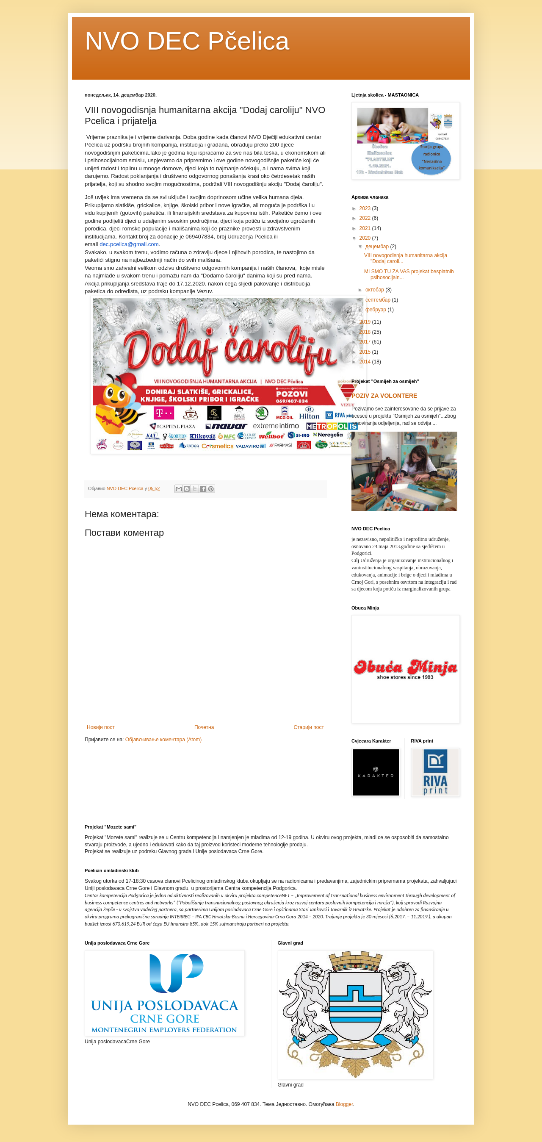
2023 (365, 208)
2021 (365, 228)
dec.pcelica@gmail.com (129, 244)
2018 (365, 332)
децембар (377, 246)
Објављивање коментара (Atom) (163, 740)
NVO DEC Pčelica (187, 41)
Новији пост (101, 727)
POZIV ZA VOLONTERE (384, 395)
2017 (365, 342)
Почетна (204, 727)
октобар (375, 290)
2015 (365, 352)
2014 (365, 362)
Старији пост (309, 727)
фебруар (376, 310)
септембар (378, 300)
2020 (365, 238)
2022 (365, 218)
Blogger (344, 1104)
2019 (365, 322)
